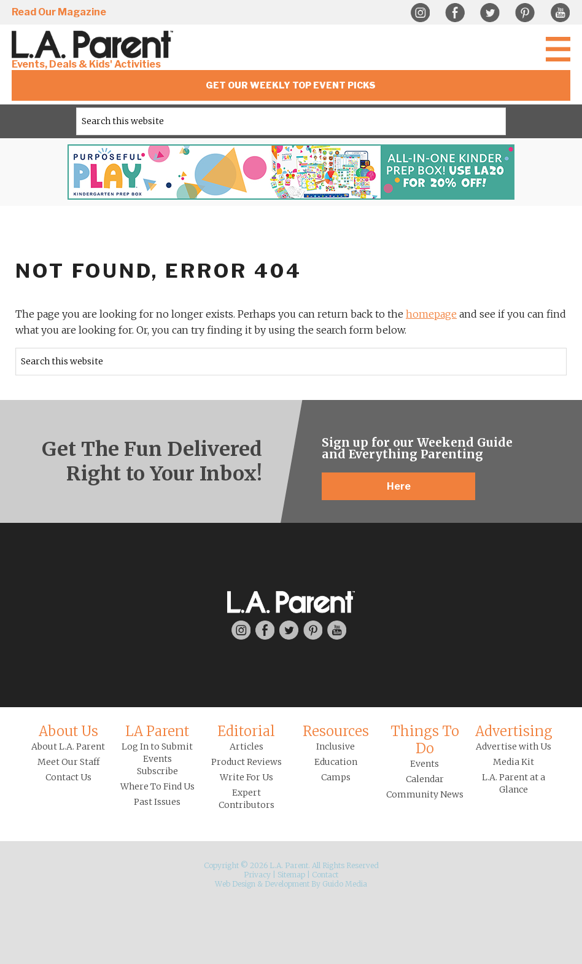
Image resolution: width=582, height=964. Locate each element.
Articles (246, 746)
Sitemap (291, 874)
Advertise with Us (513, 746)
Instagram (420, 13)
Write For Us (246, 777)
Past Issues (157, 801)
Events (424, 763)
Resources (336, 731)
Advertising (514, 731)
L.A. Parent (94, 44)
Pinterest (525, 13)
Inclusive (335, 746)
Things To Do (424, 740)
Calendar (425, 779)
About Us (68, 731)
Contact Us (68, 777)
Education (335, 761)
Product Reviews (246, 761)
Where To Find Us (157, 786)
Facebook (455, 13)
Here (399, 486)
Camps (336, 777)
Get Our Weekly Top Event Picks (291, 85)
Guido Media (344, 883)
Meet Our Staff (68, 761)
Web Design (235, 883)
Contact (325, 874)
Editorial (246, 731)
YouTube (560, 13)
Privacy (257, 874)
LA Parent (157, 731)
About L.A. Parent (68, 746)
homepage (431, 314)
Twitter (490, 13)
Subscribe (157, 771)
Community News (425, 794)
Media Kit (513, 761)
